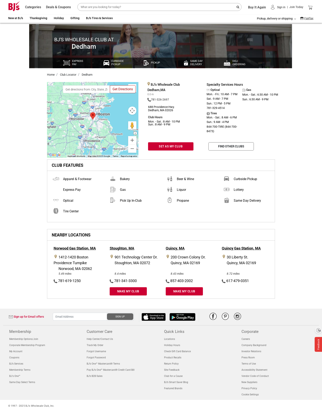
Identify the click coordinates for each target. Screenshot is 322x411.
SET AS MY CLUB (171, 146)
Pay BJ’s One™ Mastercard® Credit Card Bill (111, 369)
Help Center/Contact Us (100, 339)
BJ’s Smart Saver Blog (176, 382)
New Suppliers (249, 382)
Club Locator (67, 74)
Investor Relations (251, 351)
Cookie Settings (250, 394)
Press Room (248, 357)
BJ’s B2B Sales (94, 376)
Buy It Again (257, 7)
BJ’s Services (16, 363)
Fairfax (308, 18)
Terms (115, 156)
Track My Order (95, 345)
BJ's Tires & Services (99, 18)
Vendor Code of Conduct (255, 376)
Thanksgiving (38, 18)
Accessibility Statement (254, 369)
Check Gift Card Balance (177, 351)
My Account (15, 351)
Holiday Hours (172, 345)
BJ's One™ (14, 376)
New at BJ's (15, 18)
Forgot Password (96, 357)
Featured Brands (173, 388)
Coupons (14, 357)
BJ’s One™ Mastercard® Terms (103, 363)
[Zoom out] (132, 149)
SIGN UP (120, 316)
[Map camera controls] (132, 111)
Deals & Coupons (58, 7)
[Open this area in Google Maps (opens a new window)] (55, 155)
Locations (169, 339)
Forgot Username (96, 351)
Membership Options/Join (23, 339)
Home (51, 74)
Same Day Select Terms (22, 382)
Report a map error (129, 156)
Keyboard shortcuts (76, 156)
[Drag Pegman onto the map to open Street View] (132, 125)
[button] (287, 7)
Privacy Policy (249, 388)
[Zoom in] (132, 140)
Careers (246, 339)
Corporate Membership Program (27, 345)
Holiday (59, 18)
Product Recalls (172, 357)
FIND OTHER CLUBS (231, 146)
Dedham (86, 74)
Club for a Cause (173, 376)
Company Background (254, 345)
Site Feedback (171, 369)
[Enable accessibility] (318, 330)
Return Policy (171, 363)
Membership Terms (19, 369)
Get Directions (123, 89)
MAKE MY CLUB (128, 291)
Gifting (74, 18)
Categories (33, 7)
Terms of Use (249, 363)
